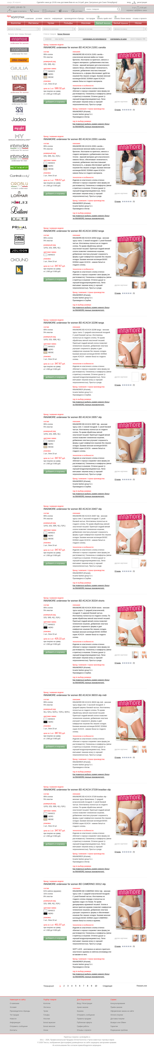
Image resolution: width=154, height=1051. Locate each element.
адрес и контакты (20, 11)
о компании (29, 19)
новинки (48, 39)
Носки (138, 23)
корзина (130, 10)
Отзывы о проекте (84, 1030)
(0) (125, 110)
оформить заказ (140, 10)
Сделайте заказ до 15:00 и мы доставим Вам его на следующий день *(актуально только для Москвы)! (77, 2)
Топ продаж (14, 1015)
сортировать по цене (118, 39)
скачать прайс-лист (104, 19)
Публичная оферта (84, 1023)
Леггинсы (33, 23)
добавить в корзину (55, 102)
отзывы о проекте (140, 19)
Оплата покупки (117, 1015)
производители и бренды (74, 19)
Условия (13, 1007)
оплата (65, 11)
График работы (83, 1026)
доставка (78, 11)
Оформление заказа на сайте (122, 1011)
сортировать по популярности (94, 39)
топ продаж (90, 19)
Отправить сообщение (19, 1026)
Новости (13, 1019)
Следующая (107, 986)
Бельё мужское (50, 1023)
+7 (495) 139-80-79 (16, 7)
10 (96, 986)
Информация (15, 1023)
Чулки (51, 23)
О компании (14, 1003)
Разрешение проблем (119, 1030)
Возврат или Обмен (118, 1023)
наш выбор (59, 39)
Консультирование (118, 1003)
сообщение (51, 11)
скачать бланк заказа (122, 19)
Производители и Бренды (20, 1011)
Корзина (80, 1011)
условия (39, 19)
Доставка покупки (117, 1019)
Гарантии (114, 1026)
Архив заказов (82, 1007)
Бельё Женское (64, 34)
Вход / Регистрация (84, 1003)
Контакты (13, 1030)
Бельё (103, 23)
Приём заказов (116, 1007)
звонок (36, 11)
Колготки (16, 23)
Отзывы (118, 110)
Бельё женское (49, 1026)
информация (57, 19)
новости (47, 19)
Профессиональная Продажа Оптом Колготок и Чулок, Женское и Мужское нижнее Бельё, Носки (15, 17)
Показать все (142, 986)
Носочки (85, 23)
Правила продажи (84, 1019)
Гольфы (68, 23)
